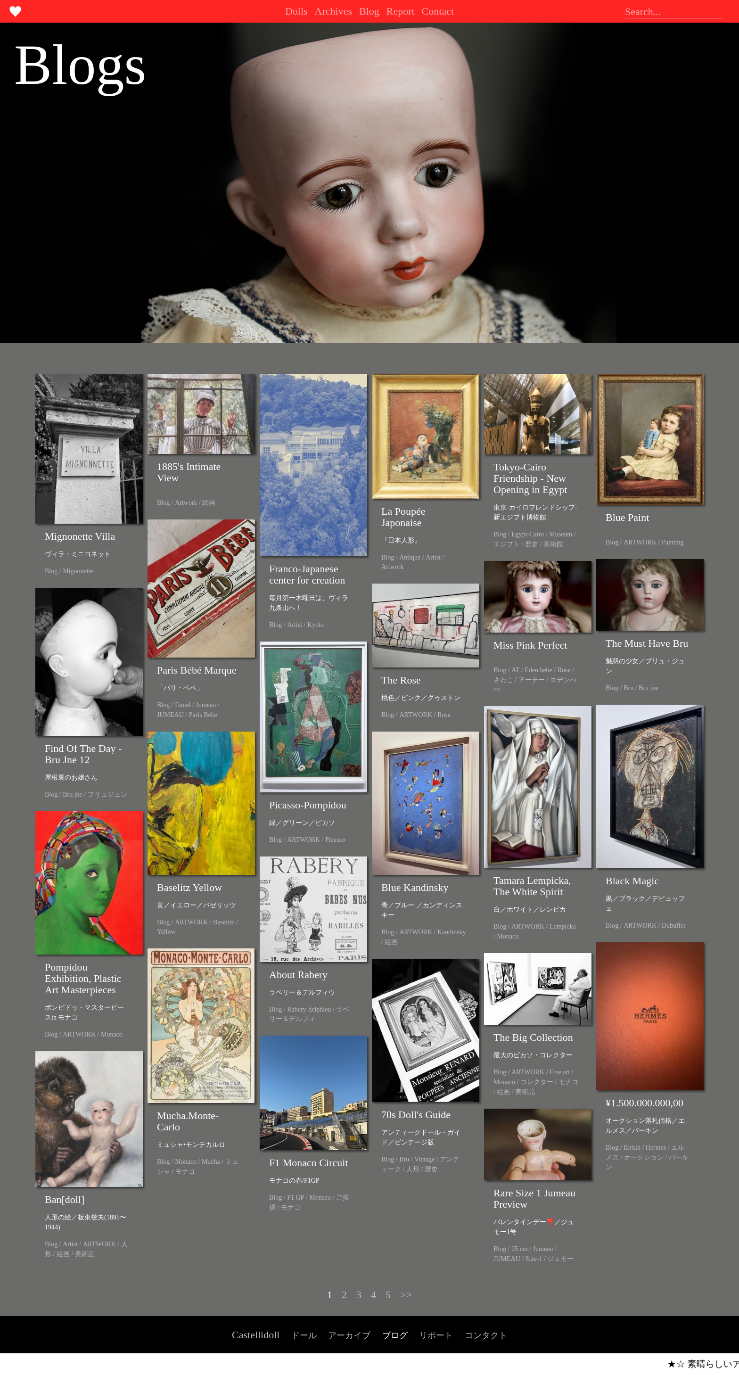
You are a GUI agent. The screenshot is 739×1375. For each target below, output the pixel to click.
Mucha (211, 1161)
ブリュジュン (107, 794)
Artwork (186, 502)
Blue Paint (627, 517)
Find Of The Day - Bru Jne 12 (83, 754)
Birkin (632, 1147)
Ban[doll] (64, 1199)
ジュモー (560, 1258)
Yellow (166, 931)
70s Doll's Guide (416, 1114)
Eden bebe (538, 670)
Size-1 (534, 1258)
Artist (294, 624)
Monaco (507, 936)
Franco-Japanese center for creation (307, 574)
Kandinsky (451, 932)
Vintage (424, 1159)
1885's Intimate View (189, 472)
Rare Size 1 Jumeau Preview (534, 1198)
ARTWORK (640, 542)
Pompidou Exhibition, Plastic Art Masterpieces (83, 978)
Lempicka (563, 926)
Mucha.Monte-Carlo (188, 1121)
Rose (564, 670)
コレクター (536, 1082)
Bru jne (648, 688)
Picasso (335, 839)
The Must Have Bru (647, 643)
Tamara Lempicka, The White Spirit (532, 885)
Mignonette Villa (80, 536)
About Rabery (298, 974)
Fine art (560, 1072)
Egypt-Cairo (527, 534)
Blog (369, 11)
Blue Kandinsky (414, 887)
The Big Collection (533, 1037)
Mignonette (78, 571)
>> (406, 1295)
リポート (436, 1335)
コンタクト (486, 1335)
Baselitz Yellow (189, 887)
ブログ (395, 1335)
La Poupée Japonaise (403, 516)
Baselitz (223, 922)
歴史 (531, 544)
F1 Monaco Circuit (308, 1163)
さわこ (503, 679)
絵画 (208, 502)
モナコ (185, 1171)
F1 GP (295, 1197)
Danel (182, 704)
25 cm (519, 1248)
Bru (628, 688)
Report (400, 11)
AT (515, 670)
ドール (304, 1335)
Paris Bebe (203, 714)
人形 (412, 1169)
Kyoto (315, 624)
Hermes (656, 1147)
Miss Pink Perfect (530, 645)
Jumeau (206, 704)
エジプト (506, 544)
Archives (333, 11)
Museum (560, 534)
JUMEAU (170, 714)
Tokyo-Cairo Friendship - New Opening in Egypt (530, 478)
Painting (673, 542)
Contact (438, 11)
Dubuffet (673, 925)
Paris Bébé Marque (197, 670)
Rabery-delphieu (309, 1009)
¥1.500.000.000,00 (644, 1103)
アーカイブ (349, 1335)
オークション (644, 1157)
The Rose (401, 680)
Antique (409, 557)
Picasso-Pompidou (307, 805)
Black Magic (632, 881)
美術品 (525, 1091)
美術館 (553, 544)
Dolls (296, 11)
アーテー (531, 679)
